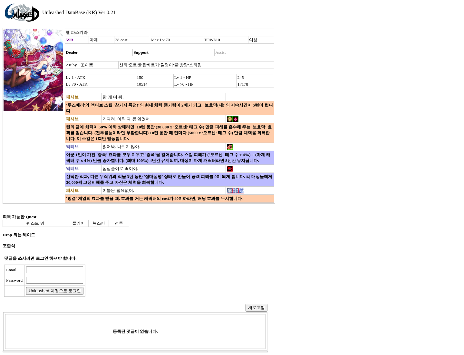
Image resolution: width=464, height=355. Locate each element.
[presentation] (138, 280)
